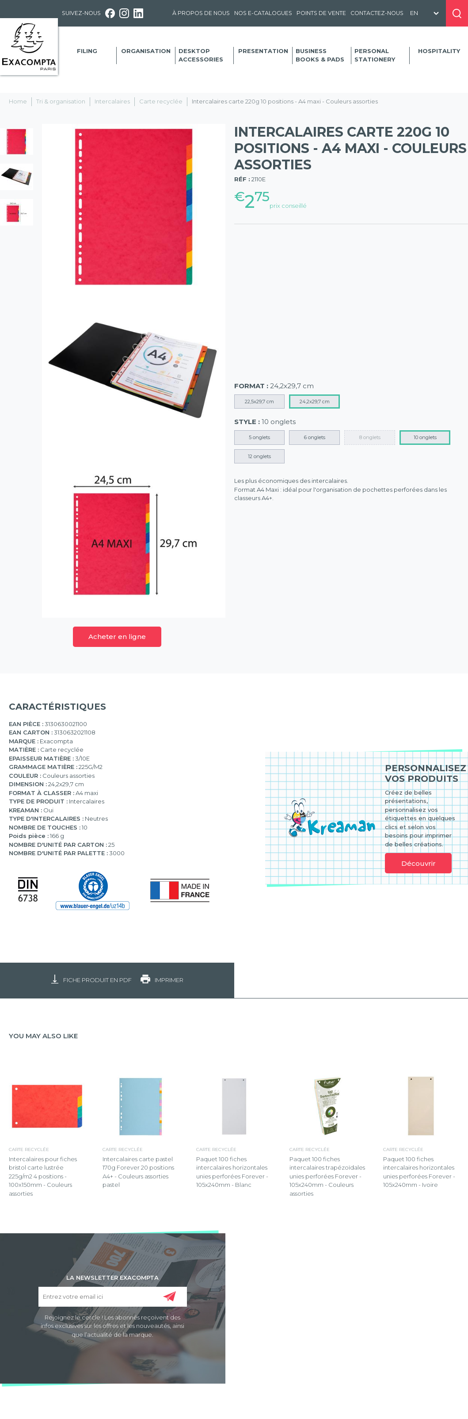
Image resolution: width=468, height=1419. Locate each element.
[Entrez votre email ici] (112, 1297)
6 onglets (314, 437)
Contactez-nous (376, 13)
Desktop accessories (201, 55)
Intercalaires (112, 101)
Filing (87, 50)
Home (18, 101)
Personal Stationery (374, 55)
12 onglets (259, 456)
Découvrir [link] (418, 863)
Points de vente (321, 13)
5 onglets (259, 437)
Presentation (263, 50)
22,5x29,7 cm (259, 401)
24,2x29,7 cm (315, 401)
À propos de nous (201, 13)
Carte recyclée (161, 101)
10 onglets (425, 437)
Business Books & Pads (320, 55)
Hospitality (439, 50)
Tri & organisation (60, 101)
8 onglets (369, 437)
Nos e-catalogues (263, 13)
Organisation (146, 50)
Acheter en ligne (117, 636)
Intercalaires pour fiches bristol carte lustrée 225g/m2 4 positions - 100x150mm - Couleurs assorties (43, 1176)
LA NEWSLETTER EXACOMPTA (112, 1277)
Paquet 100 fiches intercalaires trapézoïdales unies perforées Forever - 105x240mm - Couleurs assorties (327, 1176)
